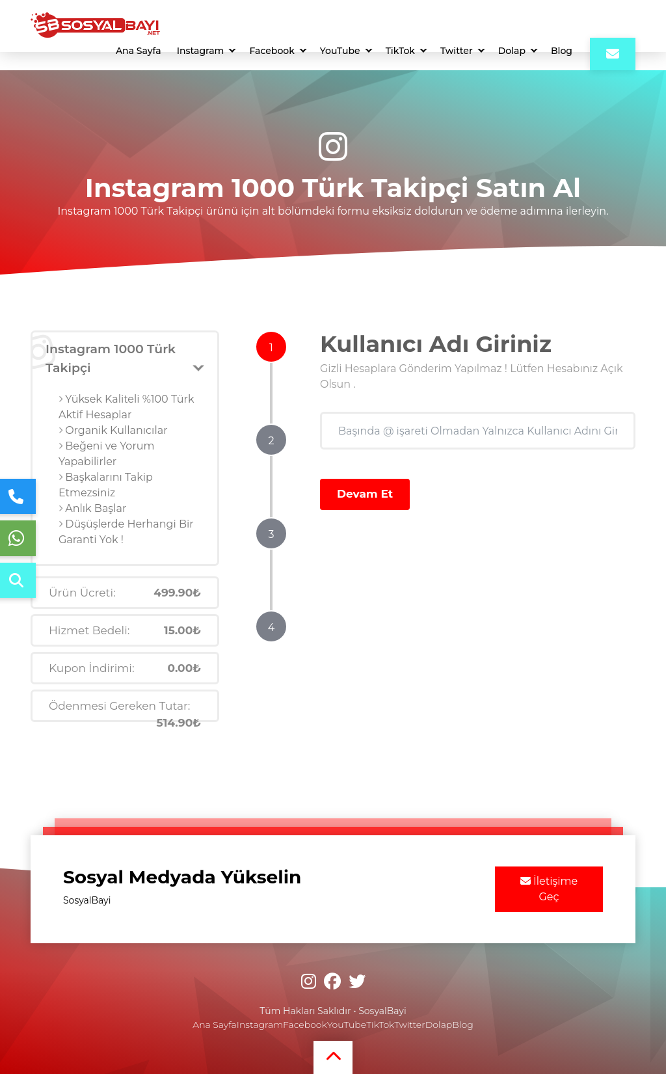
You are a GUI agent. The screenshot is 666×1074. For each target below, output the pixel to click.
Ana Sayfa (138, 51)
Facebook (271, 51)
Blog (561, 51)
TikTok (400, 51)
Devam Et (365, 493)
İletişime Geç (549, 889)
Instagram (200, 51)
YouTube (340, 51)
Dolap (512, 51)
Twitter (456, 51)
